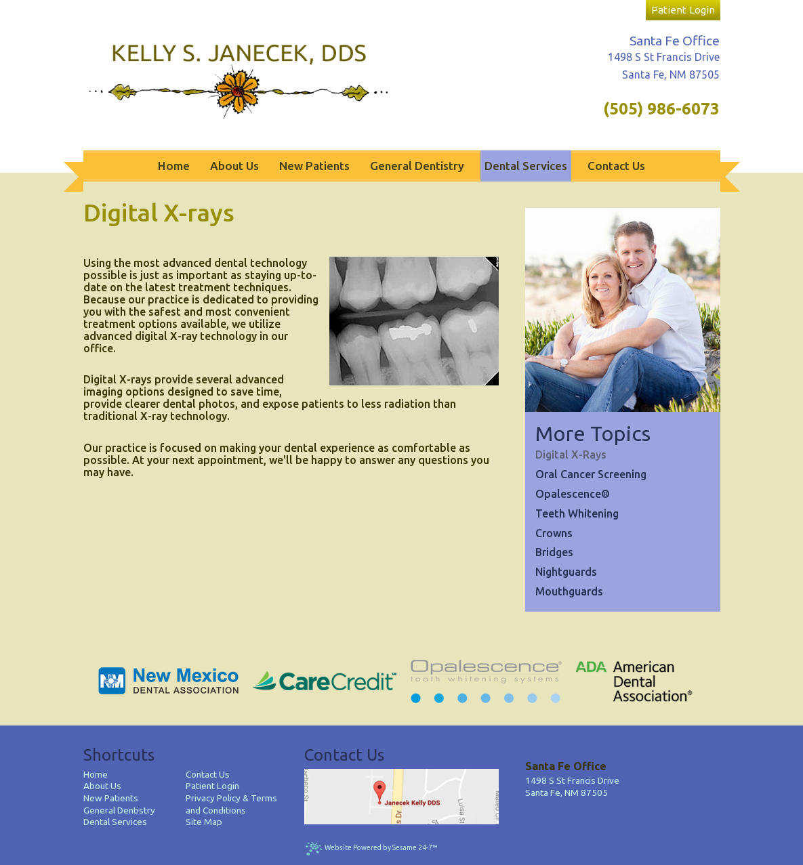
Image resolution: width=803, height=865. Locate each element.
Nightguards (566, 572)
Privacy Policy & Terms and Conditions (231, 804)
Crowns (554, 533)
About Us (102, 785)
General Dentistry (119, 810)
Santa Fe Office (675, 40)
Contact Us (208, 774)
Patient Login (212, 785)
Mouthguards (569, 591)
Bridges (554, 552)
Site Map (204, 821)
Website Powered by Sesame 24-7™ (371, 848)
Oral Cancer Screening (590, 474)
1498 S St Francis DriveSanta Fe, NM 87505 (572, 786)
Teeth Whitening (577, 513)
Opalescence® (572, 494)
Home (95, 774)
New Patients (110, 798)
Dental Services (115, 821)
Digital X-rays (570, 454)
